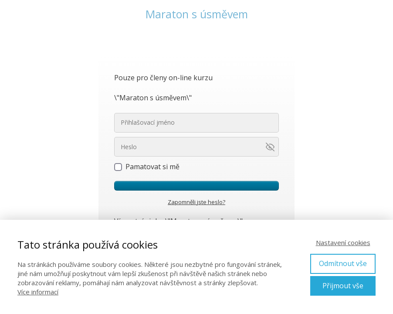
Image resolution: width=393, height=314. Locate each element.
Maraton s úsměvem (197, 14)
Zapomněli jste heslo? (196, 202)
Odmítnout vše (343, 263)
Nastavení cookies (343, 242)
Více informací (37, 291)
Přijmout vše (342, 285)
